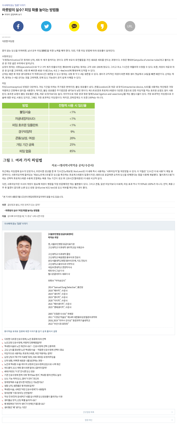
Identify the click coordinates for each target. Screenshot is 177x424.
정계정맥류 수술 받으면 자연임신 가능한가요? (24, 382)
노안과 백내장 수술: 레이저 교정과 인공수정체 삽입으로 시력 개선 (32, 364)
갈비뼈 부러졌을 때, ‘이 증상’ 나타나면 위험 (23, 216)
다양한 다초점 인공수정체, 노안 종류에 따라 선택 (25, 339)
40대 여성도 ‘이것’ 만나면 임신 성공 (19, 371)
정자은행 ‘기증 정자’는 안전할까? (18, 393)
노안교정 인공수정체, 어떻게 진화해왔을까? (23, 342)
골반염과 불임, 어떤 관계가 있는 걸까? (21, 204)
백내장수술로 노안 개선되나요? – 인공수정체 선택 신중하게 (29, 346)
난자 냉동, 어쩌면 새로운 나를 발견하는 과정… (24, 360)
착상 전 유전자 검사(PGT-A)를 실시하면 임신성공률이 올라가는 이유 (33, 396)
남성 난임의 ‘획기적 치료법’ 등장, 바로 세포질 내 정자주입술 (29, 357)
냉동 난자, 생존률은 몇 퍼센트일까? (19, 385)
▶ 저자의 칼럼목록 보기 (12, 14)
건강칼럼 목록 (128, 412)
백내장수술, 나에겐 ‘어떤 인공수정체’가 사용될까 (25, 389)
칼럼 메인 (129, 420)
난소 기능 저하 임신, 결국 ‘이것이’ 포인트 (21, 378)
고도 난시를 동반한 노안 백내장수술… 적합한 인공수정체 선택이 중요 (34, 349)
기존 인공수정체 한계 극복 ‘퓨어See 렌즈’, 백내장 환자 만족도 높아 (32, 375)
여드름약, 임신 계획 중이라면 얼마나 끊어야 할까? (25, 367)
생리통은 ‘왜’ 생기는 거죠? (15, 407)
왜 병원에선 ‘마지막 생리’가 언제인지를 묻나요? (24, 403)
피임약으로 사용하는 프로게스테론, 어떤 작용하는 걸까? (28, 353)
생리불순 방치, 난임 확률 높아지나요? (20, 400)
